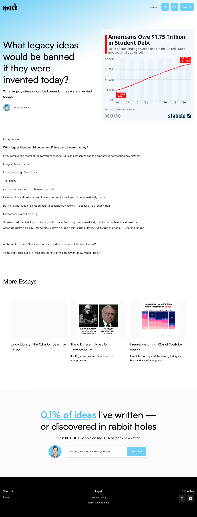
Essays (153, 6)
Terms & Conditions (98, 502)
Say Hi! (187, 6)
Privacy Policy (98, 497)
